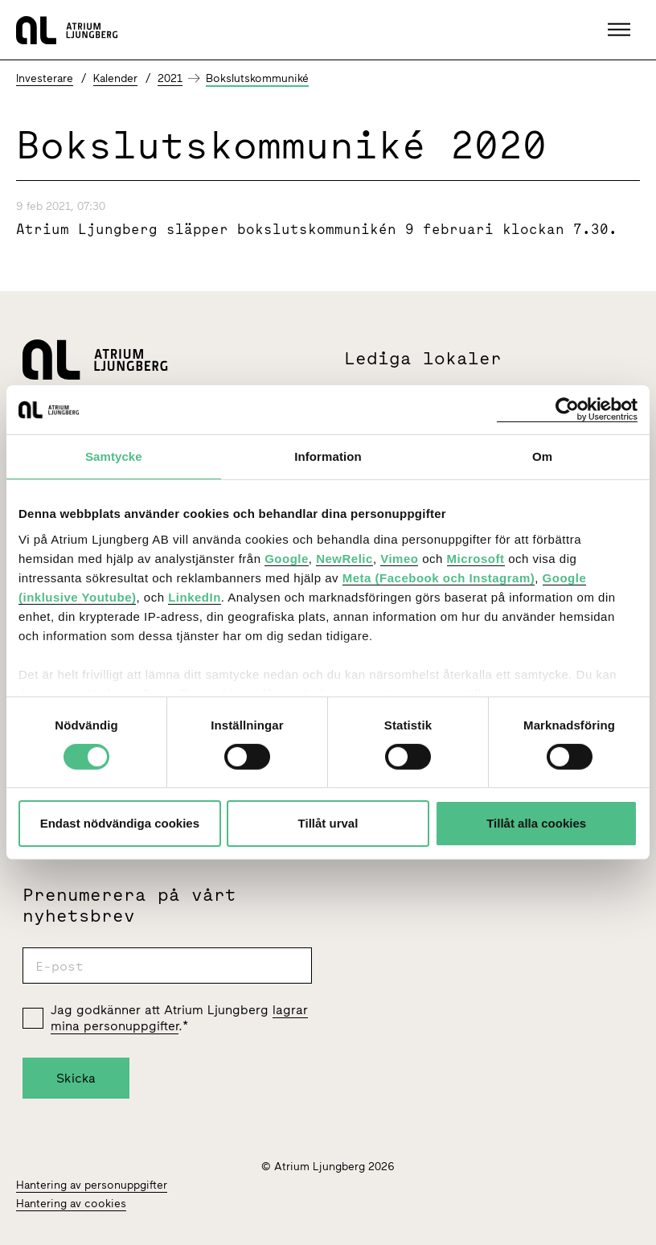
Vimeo (399, 558)
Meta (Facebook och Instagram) (438, 577)
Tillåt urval (328, 823)
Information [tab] (328, 456)
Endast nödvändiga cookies (119, 823)
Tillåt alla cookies (536, 823)
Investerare (44, 78)
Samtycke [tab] (113, 456)
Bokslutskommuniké (257, 78)
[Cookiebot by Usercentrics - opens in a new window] (567, 409)
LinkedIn (194, 596)
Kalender (115, 78)
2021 (170, 78)
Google (286, 558)
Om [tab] (542, 456)
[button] (621, 30)
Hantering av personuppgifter (91, 1185)
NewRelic (344, 558)
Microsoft (476, 558)
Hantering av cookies (71, 1203)
